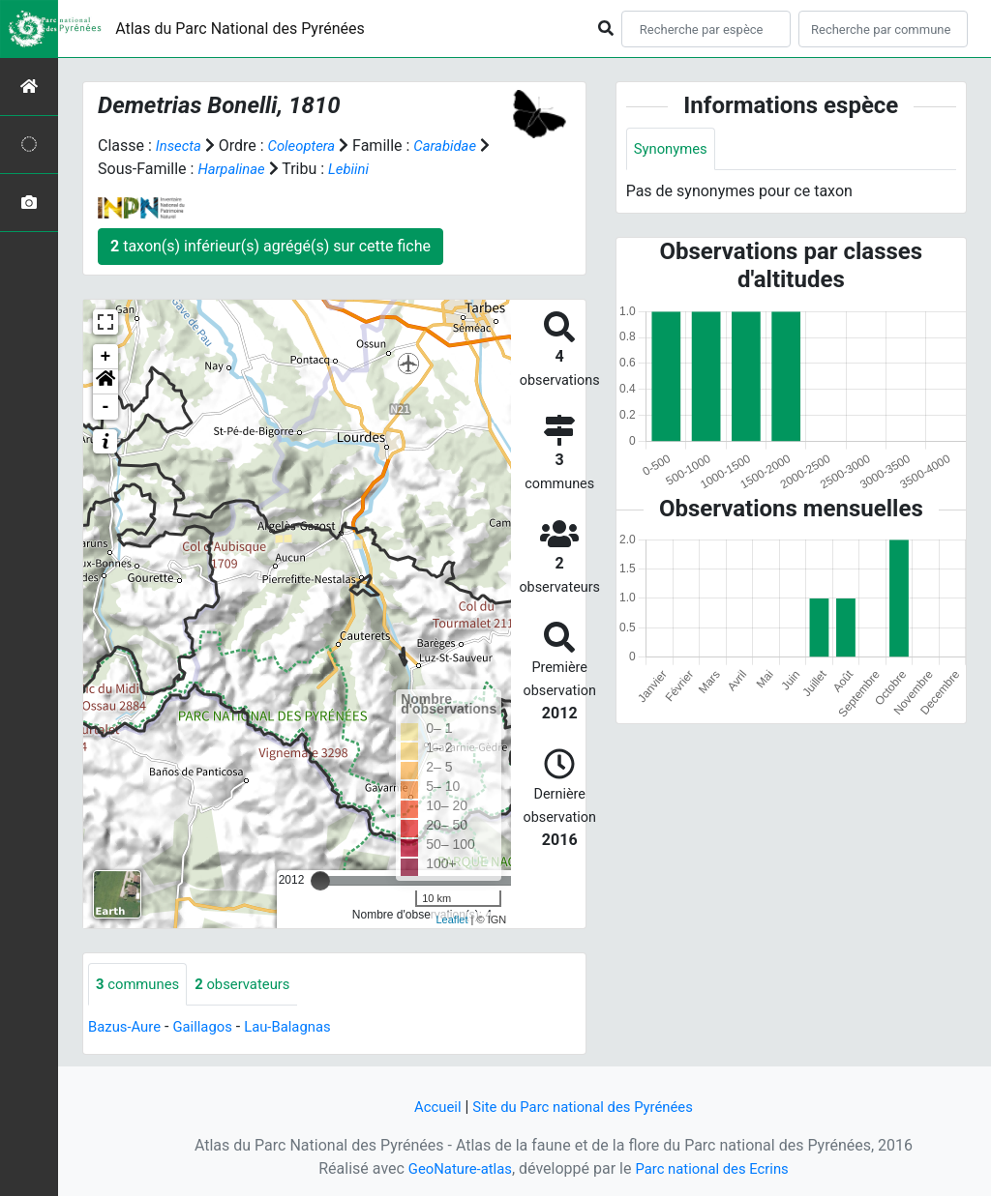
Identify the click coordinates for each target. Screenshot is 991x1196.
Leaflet (451, 919)
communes (141, 985)
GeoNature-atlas (454, 1168)
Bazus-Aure (127, 1028)
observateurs (252, 985)
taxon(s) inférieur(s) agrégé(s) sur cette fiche (270, 246)
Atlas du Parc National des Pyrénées (240, 28)
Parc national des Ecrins (715, 1168)
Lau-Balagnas (301, 1028)
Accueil (429, 1106)
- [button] (106, 407)
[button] (105, 381)
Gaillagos (210, 1028)
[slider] (320, 880)
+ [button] (106, 356)
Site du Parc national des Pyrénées (584, 1106)
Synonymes (673, 149)
